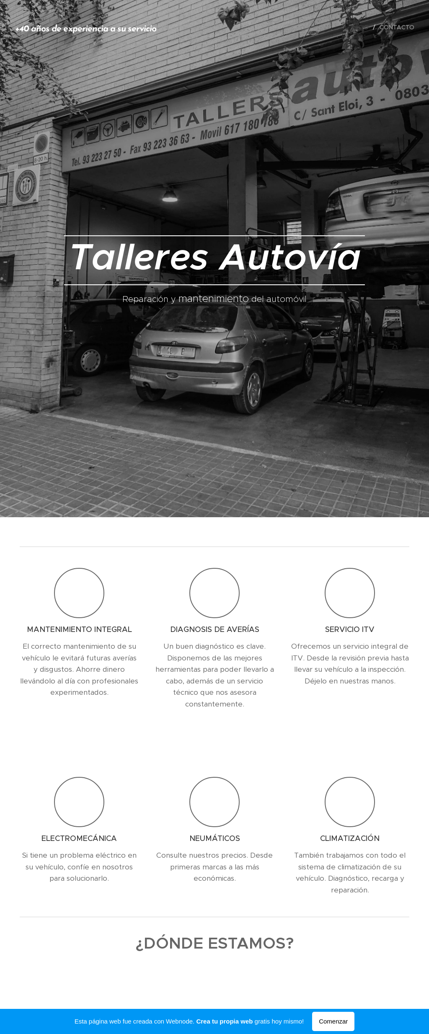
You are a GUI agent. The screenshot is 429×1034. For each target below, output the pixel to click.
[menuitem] (362, 27)
